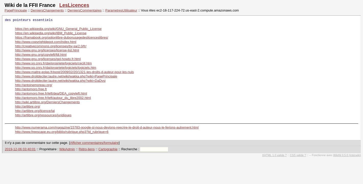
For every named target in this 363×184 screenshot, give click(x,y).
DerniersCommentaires (84, 10)
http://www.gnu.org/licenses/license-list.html (47, 50)
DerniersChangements (47, 10)
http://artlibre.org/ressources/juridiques (43, 115)
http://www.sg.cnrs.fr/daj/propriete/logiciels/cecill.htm (53, 63)
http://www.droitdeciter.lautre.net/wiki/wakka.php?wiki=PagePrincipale (66, 76)
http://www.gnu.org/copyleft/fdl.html (41, 54)
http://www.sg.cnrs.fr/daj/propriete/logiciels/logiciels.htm (55, 68)
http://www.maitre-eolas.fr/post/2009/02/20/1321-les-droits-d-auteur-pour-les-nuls (74, 72)
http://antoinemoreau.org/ (33, 85)
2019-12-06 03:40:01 (20, 149)
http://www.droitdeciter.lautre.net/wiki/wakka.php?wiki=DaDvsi (60, 81)
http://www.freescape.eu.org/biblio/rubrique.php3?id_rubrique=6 (61, 132)
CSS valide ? (298, 155)
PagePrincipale (16, 10)
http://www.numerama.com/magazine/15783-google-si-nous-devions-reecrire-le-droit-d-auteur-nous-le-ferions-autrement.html (107, 127)
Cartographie (107, 149)
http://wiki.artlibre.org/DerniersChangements (47, 102)
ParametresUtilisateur (121, 10)
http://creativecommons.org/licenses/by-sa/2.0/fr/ (51, 46)
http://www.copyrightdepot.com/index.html (45, 42)
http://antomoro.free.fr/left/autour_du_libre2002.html (53, 98)
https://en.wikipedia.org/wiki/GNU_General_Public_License (58, 29)
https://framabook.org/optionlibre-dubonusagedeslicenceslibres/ (61, 37)
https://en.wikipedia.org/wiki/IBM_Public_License (51, 33)
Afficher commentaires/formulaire (94, 143)
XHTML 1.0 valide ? (274, 155)
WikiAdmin (67, 149)
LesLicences (74, 5)
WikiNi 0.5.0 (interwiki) (347, 155)
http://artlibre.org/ (27, 106)
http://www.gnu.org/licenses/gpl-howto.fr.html (48, 59)
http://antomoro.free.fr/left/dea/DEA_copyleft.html (51, 93)
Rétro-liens (87, 149)
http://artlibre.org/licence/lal (35, 111)
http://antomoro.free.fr (31, 89)
